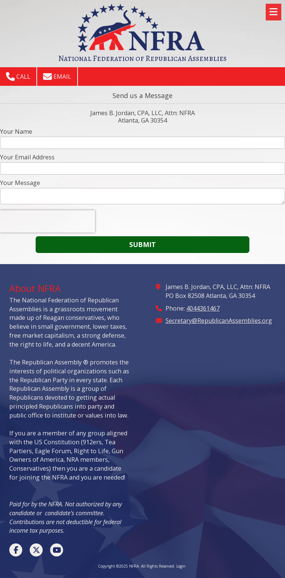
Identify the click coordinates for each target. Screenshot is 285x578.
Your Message (20, 182)
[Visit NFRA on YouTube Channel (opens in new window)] (56, 549)
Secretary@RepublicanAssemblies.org (219, 320)
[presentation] (47, 221)
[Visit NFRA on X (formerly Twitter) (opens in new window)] (36, 549)
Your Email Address (27, 157)
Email (57, 76)
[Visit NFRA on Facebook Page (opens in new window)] (15, 549)
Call (18, 76)
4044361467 (203, 308)
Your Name (16, 131)
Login (181, 566)
